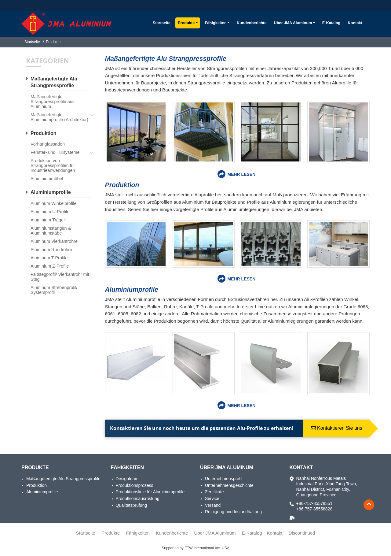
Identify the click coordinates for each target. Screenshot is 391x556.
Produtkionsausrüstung (137, 498)
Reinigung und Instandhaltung (233, 511)
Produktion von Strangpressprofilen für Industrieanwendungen (53, 165)
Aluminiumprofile (131, 289)
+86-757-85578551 (314, 503)
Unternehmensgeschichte (229, 485)
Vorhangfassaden (48, 144)
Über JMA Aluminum (226, 467)
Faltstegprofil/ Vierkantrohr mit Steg (60, 277)
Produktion (122, 184)
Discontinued (302, 533)
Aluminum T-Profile (49, 257)
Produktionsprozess (134, 485)
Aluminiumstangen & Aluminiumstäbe (51, 230)
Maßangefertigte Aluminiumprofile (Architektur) (59, 117)
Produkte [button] (186, 22)
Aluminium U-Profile (50, 211)
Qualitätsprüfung (131, 505)
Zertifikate (214, 491)
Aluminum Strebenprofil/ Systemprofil (54, 290)
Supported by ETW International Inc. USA (195, 548)
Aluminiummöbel (47, 178)
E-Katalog (331, 22)
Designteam (127, 478)
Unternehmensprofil (223, 478)
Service (212, 498)
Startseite (161, 22)
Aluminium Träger (48, 219)
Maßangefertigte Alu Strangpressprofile (165, 58)
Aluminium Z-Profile (50, 266)
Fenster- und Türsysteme (55, 152)
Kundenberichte (251, 22)
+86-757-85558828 (314, 508)
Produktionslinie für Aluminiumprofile (150, 491)
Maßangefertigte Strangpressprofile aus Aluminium (53, 101)
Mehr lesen (241, 174)
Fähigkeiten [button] (216, 22)
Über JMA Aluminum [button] (293, 22)
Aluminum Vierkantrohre (54, 241)
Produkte (35, 467)
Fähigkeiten (127, 467)
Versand (213, 505)
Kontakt (355, 22)
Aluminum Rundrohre (51, 249)
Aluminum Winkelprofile (53, 203)
